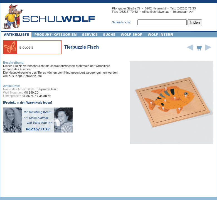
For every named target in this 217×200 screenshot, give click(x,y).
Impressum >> (183, 11)
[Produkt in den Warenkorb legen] (27, 102)
